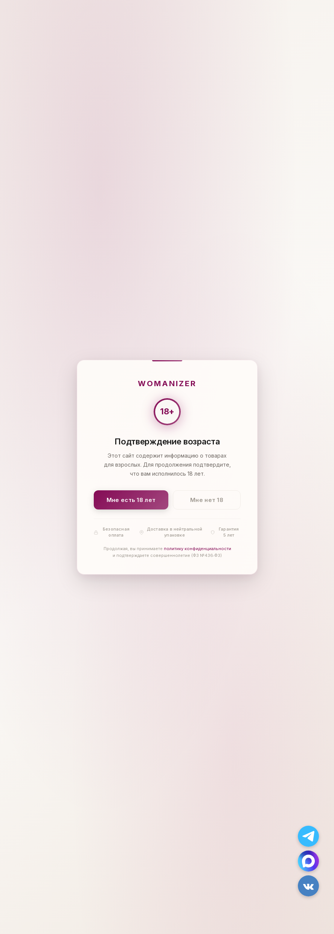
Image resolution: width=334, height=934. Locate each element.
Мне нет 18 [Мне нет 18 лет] (206, 499)
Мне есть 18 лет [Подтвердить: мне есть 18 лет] (131, 499)
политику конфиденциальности (197, 548)
